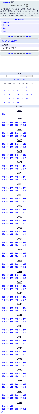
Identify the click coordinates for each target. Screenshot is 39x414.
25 (4, 103)
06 (25, 122)
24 (31, 99)
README (6, 22)
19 (9, 99)
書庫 (4, 28)
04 (16, 122)
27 (13, 103)
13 (13, 95)
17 (31, 95)
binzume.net (6, 2)
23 (27, 99)
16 (27, 95)
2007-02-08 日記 (19, 5)
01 (15, 79)
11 (4, 95)
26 (9, 103)
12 (9, 95)
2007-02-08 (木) (9, 41)
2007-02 (19, 79)
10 (31, 91)
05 (20, 122)
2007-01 (11, 36)
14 (18, 95)
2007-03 (28, 36)
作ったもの (6, 25)
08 (7, 125)
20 (13, 99)
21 (18, 99)
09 (12, 125)
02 (7, 122)
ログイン (3, 412)
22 (22, 99)
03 (24, 79)
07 (3, 125)
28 (18, 103)
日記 (4, 31)
